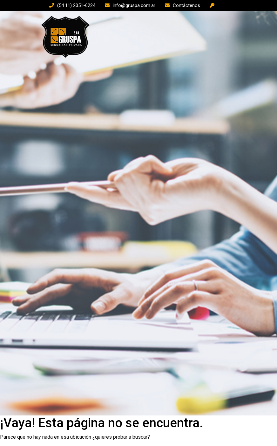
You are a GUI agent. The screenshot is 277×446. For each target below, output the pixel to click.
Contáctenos (186, 5)
